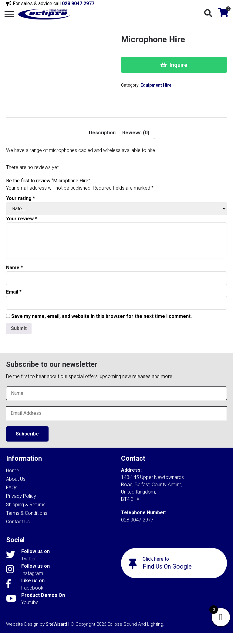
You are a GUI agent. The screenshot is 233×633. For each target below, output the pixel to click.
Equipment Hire (155, 85)
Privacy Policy (21, 496)
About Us (15, 479)
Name (14, 267)
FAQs (11, 487)
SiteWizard (56, 624)
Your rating (20, 198)
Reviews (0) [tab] (135, 133)
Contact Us (18, 522)
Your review (21, 219)
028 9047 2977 (78, 3)
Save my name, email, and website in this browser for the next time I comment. (101, 316)
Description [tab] (102, 133)
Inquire (178, 65)
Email (14, 292)
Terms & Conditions (26, 513)
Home (12, 470)
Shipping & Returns (26, 504)
